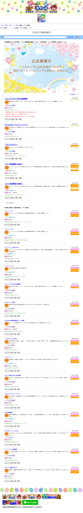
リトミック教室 (74, 165)
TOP (2, 25)
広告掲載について (74, 94)
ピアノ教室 (75, 186)
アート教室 (15, 25)
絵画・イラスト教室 (74, 214)
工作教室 (74, 170)
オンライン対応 (74, 145)
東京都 (6, 25)
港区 (10, 25)
